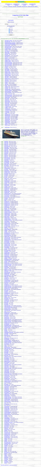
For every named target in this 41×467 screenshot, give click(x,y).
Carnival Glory (6, 388)
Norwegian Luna (7, 202)
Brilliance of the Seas (7, 287)
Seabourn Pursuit (8, 60)
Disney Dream (7, 127)
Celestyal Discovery (7, 443)
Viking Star (6, 156)
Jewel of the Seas (7, 272)
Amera (5, 166)
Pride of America (7, 400)
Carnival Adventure (7, 280)
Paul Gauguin (7, 98)
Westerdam (6, 266)
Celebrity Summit (7, 224)
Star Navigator (6, 162)
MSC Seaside (6, 392)
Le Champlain (7, 112)
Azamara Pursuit (7, 171)
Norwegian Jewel (7, 281)
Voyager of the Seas (7, 380)
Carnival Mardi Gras (7, 414)
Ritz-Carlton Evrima (8, 47)
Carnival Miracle (7, 247)
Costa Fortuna (6, 350)
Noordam (5, 261)
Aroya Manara (6, 170)
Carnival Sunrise (7, 424)
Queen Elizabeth (7, 210)
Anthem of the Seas (7, 364)
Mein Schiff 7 (6, 334)
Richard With (6, 457)
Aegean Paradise (7, 413)
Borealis (5, 208)
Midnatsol (5, 453)
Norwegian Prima (7, 203)
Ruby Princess (6, 377)
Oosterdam (6, 291)
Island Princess (6, 185)
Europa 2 (6, 49)
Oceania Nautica (7, 180)
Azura (5, 336)
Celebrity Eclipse (7, 217)
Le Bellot (6, 107)
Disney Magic (6, 164)
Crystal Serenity (7, 45)
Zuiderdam (6, 268)
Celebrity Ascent (7, 209)
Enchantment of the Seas (8, 422)
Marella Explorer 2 (7, 312)
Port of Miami (14, 6)
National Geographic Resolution (10, 42)
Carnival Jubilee (7, 408)
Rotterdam (6, 331)
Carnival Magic (6, 407)
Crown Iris (6, 446)
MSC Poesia (6, 355)
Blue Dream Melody (7, 442)
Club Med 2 (6, 198)
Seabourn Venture (8, 61)
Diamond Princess (7, 245)
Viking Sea (6, 155)
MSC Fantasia (6, 246)
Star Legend (6, 173)
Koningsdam (6, 333)
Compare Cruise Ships (31, 6)
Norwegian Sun (6, 254)
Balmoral (5, 451)
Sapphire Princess (7, 244)
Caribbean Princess (7, 393)
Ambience (6, 258)
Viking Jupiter (6, 151)
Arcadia (5, 296)
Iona (5, 405)
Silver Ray (6, 54)
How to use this (10, 20)
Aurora (5, 311)
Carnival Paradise (7, 399)
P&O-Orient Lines (24, 6)
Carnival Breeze (7, 406)
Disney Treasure (7, 101)
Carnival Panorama (7, 401)
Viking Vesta (6, 143)
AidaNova (6, 430)
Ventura (5, 346)
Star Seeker (6, 169)
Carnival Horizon (7, 409)
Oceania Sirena (6, 184)
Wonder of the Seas (7, 239)
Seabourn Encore (8, 78)
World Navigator (7, 119)
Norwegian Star (6, 299)
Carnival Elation (7, 421)
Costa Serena (6, 387)
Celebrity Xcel (6, 206)
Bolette (5, 200)
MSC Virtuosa (6, 357)
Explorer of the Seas (7, 326)
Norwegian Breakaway (8, 341)
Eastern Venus (6, 178)
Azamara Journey (7, 172)
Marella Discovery (7, 347)
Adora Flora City (7, 429)
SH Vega (6, 67)
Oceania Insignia (7, 187)
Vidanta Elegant (7, 97)
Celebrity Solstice (7, 215)
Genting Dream (6, 161)
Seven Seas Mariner (8, 92)
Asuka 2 (6, 113)
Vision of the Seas (7, 385)
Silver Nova (7, 56)
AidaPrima (6, 416)
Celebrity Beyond (7, 213)
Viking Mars (6, 149)
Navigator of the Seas (7, 321)
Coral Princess (6, 195)
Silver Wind (7, 84)
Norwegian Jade (7, 295)
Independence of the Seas (8, 332)
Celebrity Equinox (7, 214)
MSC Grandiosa (7, 362)
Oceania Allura (7, 104)
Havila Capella (6, 371)
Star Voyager (6, 298)
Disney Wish (7, 99)
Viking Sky (6, 154)
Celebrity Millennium (7, 229)
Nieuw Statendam (7, 335)
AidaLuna (5, 438)
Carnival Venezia (7, 437)
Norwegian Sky (6, 313)
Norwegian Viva (7, 201)
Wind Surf (6, 199)
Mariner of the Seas (7, 320)
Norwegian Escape (7, 327)
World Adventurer (8, 114)
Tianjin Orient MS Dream (8, 306)
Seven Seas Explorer (8, 64)
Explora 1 (6, 83)
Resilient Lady (6, 274)
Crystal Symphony (8, 48)
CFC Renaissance (7, 225)
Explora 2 (6, 82)
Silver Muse (7, 79)
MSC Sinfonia (6, 425)
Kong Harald (6, 461)
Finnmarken (6, 459)
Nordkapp (6, 460)
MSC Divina (6, 303)
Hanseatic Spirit (7, 86)
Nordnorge (6, 458)
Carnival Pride (6, 277)
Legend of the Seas (7, 193)
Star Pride (6, 176)
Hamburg (5, 328)
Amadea (6, 123)
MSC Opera (6, 444)
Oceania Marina (7, 122)
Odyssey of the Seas (7, 342)
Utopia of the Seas (7, 237)
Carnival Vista (6, 410)
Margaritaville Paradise (8, 259)
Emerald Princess (7, 378)
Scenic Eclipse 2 (7, 55)
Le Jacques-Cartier (8, 106)
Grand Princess (6, 267)
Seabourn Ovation (8, 75)
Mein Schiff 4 (6, 290)
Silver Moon (7, 77)
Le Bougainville (7, 108)
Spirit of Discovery (7, 157)
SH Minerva (7, 68)
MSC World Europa (7, 250)
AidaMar (5, 447)
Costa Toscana (6, 423)
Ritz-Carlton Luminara (8, 40)
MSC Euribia (6, 349)
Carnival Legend (7, 252)
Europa (6, 85)
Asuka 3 (6, 93)
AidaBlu (5, 450)
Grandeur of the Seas (7, 398)
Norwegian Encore (7, 232)
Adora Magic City (7, 435)
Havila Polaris (6, 365)
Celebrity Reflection (7, 257)
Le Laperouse (7, 111)
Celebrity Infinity (7, 236)
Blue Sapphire (6, 165)
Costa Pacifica (6, 370)
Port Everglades (19, 6)
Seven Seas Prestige (8, 46)
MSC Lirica (6, 431)
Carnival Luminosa (7, 223)
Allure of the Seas (7, 289)
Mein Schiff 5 (6, 304)
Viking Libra (6, 142)
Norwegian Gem (7, 284)
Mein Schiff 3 (6, 294)
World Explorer (7, 120)
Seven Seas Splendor (8, 63)
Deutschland (6, 251)
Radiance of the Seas (7, 269)
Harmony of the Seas (7, 265)
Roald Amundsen (7, 395)
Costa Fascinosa (7, 376)
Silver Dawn (7, 76)
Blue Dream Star (7, 452)
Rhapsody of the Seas (8, 373)
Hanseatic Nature (8, 89)
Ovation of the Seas (7, 356)
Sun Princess (6, 282)
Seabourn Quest (7, 71)
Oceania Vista (7, 105)
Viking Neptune (6, 148)
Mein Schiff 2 (6, 351)
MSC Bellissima (7, 358)
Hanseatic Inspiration (8, 90)
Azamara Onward (7, 191)
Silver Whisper (7, 70)
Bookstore (36, 6)
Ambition (5, 231)
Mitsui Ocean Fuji (8, 74)
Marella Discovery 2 (7, 361)
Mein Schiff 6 (6, 302)
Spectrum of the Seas (7, 319)
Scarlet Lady (6, 283)
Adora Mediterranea (7, 275)
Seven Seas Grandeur (8, 62)
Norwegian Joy (6, 188)
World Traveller (7, 116)
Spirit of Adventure (7, 158)
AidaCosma (6, 428)
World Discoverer (8, 115)
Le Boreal (5, 186)
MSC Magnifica (6, 324)
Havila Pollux (6, 363)
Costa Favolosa (6, 379)
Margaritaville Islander (8, 325)
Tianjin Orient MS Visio (8, 348)
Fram (5, 383)
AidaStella (6, 445)
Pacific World (6, 314)
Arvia (5, 402)
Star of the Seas (7, 194)
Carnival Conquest (7, 391)
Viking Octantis (7, 53)
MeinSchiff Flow (7, 240)
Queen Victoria (6, 216)
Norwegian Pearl (7, 288)
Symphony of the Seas (8, 220)
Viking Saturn (6, 147)
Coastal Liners (10, 6)
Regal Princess (6, 317)
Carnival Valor (6, 386)
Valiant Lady (6, 276)
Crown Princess (7, 369)
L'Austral (5, 183)
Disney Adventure (7, 146)
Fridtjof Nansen (6, 394)
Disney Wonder (6, 163)
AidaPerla (6, 415)
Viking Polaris (7, 52)
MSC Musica (6, 384)
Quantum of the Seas (7, 368)
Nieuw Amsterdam (7, 238)
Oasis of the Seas (7, 310)
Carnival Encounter (7, 260)
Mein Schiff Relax (7, 243)
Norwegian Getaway (7, 340)
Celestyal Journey (7, 222)
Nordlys (5, 454)
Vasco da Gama (7, 207)
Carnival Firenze (7, 436)
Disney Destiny (7, 100)
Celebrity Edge (6, 192)
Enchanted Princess (7, 309)
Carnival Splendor (7, 354)
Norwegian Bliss (7, 262)
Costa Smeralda (7, 420)
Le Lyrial (5, 177)
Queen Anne (6, 228)
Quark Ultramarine (8, 91)
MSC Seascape (6, 339)
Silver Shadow (7, 69)
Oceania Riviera (7, 121)
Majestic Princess (7, 297)
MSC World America (7, 235)
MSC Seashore (6, 343)
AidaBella (5, 439)
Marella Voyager (7, 253)
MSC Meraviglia (7, 372)
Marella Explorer (7, 273)
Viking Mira (6, 141)
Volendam (6, 230)
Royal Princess (6, 318)
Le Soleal (5, 179)
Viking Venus (6, 150)
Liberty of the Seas (7, 305)
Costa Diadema (6, 417)
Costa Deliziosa (6, 221)
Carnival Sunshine (7, 432)
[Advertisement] (20, 10)
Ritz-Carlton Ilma (7, 41)
